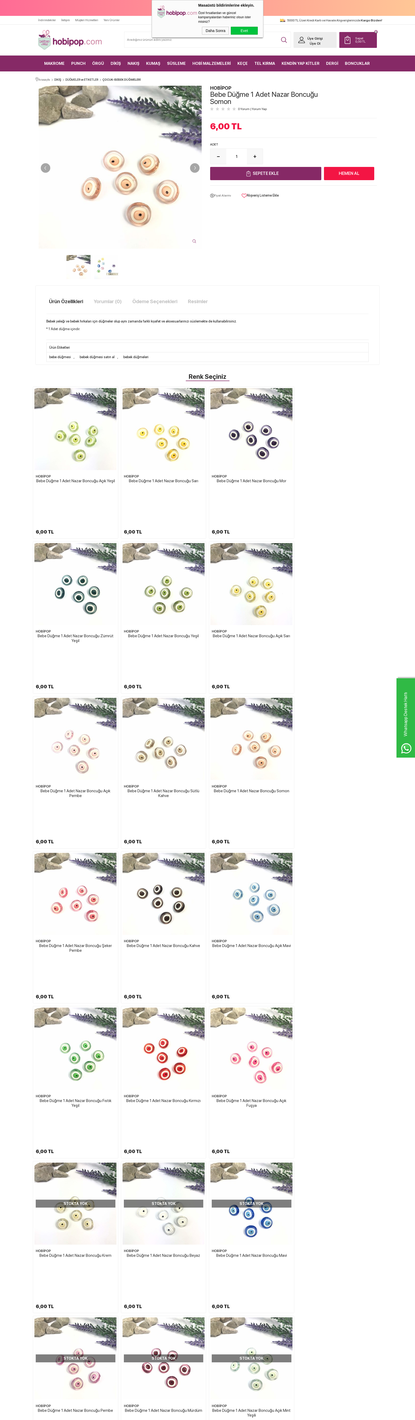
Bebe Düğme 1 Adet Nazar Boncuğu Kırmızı (163, 845)
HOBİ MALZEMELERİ (211, 63)
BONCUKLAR (357, 63)
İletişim (65, 20)
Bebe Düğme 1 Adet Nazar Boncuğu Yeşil (75, 602)
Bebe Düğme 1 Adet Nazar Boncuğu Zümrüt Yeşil (339, 483)
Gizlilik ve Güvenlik (225, 1331)
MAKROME (54, 63)
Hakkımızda (221, 1285)
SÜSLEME (176, 63)
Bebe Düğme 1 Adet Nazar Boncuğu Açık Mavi (339, 724)
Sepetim (275, 1322)
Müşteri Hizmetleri (86, 20)
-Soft (181, 1413)
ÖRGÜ (98, 63)
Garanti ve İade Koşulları (229, 1322)
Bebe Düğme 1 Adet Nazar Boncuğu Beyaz (75, 967)
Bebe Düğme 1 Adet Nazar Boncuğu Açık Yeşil (75, 481)
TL (365, 40)
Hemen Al (349, 173)
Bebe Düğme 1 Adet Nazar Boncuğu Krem (340, 845)
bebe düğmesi (60, 357)
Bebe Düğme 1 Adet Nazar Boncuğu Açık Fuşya (251, 848)
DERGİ (332, 63)
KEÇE (242, 63)
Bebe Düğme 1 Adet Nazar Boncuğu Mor (251, 481)
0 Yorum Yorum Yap (252, 109)
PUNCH (78, 63)
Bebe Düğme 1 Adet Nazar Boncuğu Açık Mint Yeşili (75, 1091)
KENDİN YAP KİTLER (300, 63)
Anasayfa (275, 1285)
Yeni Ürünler (111, 20)
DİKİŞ (116, 63)
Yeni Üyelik (333, 1285)
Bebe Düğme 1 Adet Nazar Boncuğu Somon (75, 724)
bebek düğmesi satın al (97, 357)
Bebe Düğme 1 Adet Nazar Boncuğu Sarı (163, 481)
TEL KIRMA (264, 63)
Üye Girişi (315, 38)
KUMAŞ (153, 63)
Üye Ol (315, 43)
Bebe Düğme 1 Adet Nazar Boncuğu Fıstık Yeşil (75, 848)
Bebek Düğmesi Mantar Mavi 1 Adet (338, 1230)
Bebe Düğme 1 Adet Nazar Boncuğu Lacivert (163, 1088)
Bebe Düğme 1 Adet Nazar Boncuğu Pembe (251, 967)
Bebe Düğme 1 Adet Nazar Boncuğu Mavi (163, 967)
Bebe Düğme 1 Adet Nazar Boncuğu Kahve (251, 724)
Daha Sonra (215, 31)
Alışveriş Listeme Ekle (260, 196)
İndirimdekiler (47, 20)
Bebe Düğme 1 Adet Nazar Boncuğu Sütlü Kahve (339, 605)
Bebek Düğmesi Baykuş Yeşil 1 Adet (162, 1230)
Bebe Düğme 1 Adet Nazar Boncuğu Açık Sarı (163, 602)
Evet (244, 31)
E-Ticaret (193, 1413)
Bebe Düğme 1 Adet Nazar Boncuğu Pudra (251, 1088)
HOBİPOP (43, 476)
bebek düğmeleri (135, 357)
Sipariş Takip (277, 1331)
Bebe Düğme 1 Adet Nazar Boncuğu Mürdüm (339, 967)
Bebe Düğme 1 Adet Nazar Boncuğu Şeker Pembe (163, 726)
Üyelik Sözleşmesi (225, 1303)
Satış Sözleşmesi (224, 1313)
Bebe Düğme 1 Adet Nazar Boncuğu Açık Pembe (251, 605)
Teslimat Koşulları (225, 1294)
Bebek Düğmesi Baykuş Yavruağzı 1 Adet (250, 1230)
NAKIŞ (133, 63)
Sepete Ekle (266, 173)
